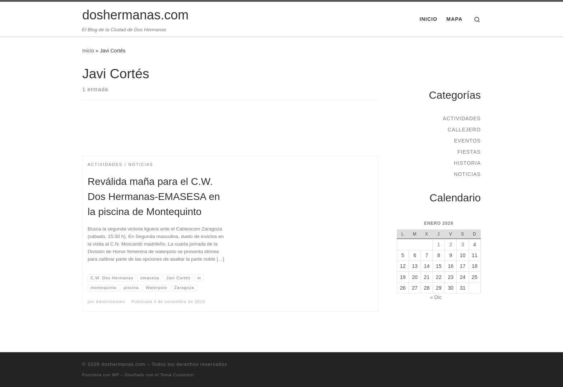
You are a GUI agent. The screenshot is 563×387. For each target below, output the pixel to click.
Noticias (467, 174)
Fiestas (469, 152)
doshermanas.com (123, 364)
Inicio (88, 50)
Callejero (464, 129)
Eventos (467, 141)
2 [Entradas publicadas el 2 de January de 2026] (450, 244)
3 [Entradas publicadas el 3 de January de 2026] (462, 244)
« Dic (436, 297)
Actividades (462, 118)
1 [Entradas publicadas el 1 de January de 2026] (438, 244)
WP (115, 375)
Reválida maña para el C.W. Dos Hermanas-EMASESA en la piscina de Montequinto (154, 196)
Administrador (110, 301)
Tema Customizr (177, 375)
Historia (467, 163)
